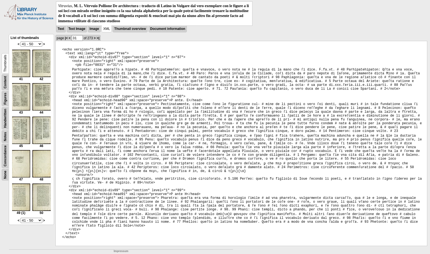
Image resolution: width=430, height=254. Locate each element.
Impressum (121, 251)
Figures (5, 99)
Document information (167, 29)
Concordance (5, 155)
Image (94, 29)
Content (5, 82)
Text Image (76, 29)
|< (66, 38)
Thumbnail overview (130, 29)
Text (61, 29)
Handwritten (5, 118)
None (5, 175)
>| (98, 38)
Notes (5, 136)
